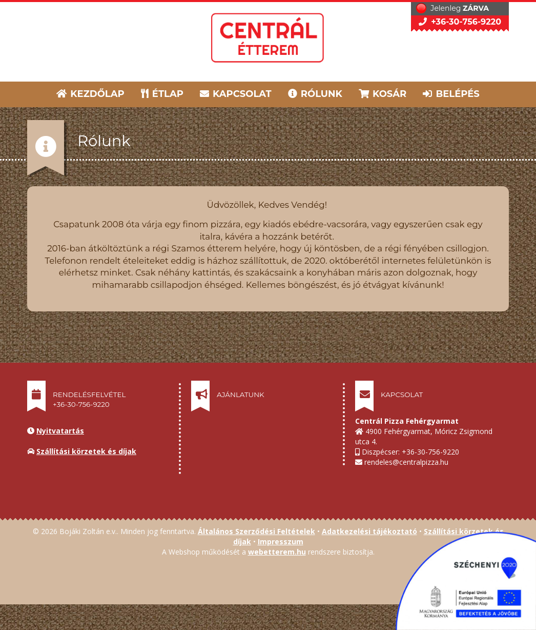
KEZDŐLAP (90, 94)
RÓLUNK (315, 94)
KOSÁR (382, 94)
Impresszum (280, 541)
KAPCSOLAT (236, 94)
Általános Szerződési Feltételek (256, 531)
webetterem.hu (277, 552)
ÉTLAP (163, 94)
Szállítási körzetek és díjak (86, 451)
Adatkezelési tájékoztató (369, 531)
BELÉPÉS (451, 94)
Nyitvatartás (60, 431)
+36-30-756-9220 (460, 22)
